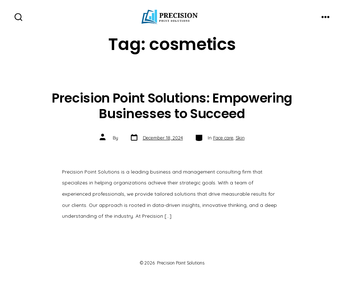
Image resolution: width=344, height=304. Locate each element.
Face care (223, 138)
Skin (240, 138)
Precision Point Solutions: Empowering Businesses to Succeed (172, 105)
